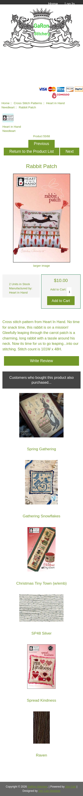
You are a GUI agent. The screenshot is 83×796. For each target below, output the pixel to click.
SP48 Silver (41, 633)
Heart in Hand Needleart (11, 127)
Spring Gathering (41, 449)
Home (53, 4)
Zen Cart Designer (49, 790)
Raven (41, 755)
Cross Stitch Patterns (28, 103)
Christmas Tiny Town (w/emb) (41, 583)
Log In (70, 4)
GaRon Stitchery (37, 786)
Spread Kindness (41, 700)
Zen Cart (70, 786)
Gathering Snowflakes (41, 516)
